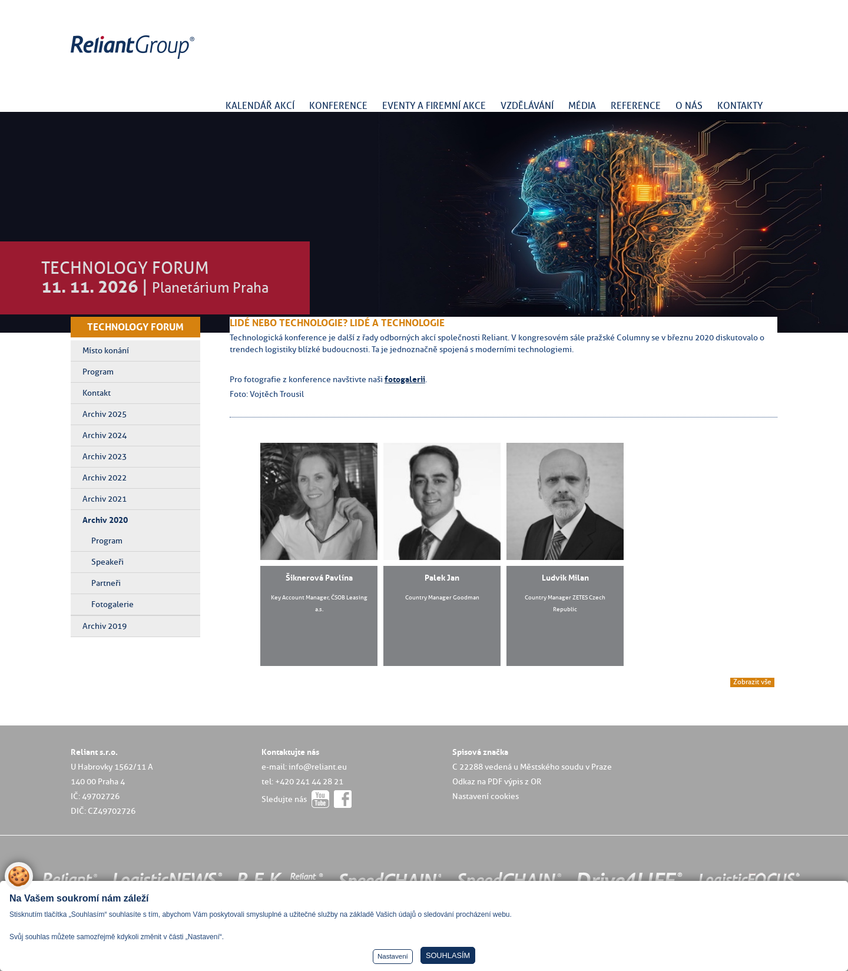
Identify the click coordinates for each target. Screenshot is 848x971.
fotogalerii (405, 379)
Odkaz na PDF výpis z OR (496, 781)
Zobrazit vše (752, 682)
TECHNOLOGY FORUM (135, 326)
